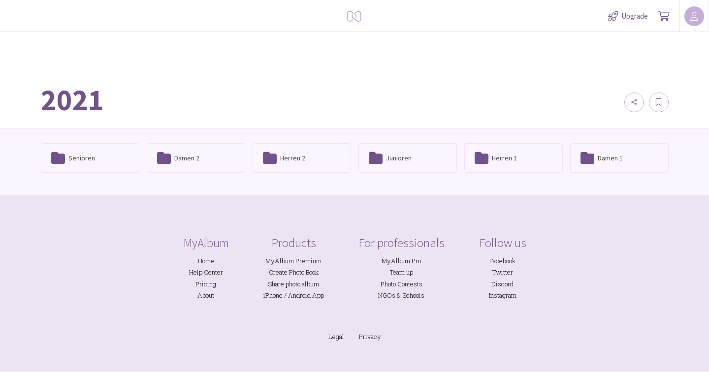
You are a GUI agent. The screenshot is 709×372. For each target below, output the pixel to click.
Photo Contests (401, 283)
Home (206, 260)
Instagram (502, 295)
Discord (502, 283)
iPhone (273, 295)
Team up (401, 272)
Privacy (370, 336)
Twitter (502, 272)
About (205, 295)
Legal (336, 336)
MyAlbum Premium (293, 260)
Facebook (502, 260)
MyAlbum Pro (401, 260)
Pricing (205, 283)
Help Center (206, 272)
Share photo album (293, 283)
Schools (413, 295)
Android (299, 295)
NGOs (386, 295)
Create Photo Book (294, 272)
